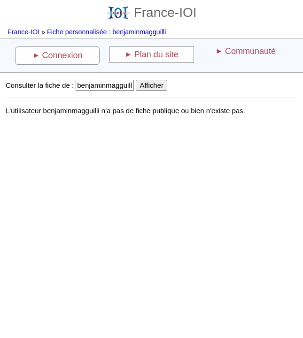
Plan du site (156, 54)
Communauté (250, 51)
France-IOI (152, 12)
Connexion (62, 55)
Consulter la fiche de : (40, 85)
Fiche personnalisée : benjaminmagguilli (106, 32)
